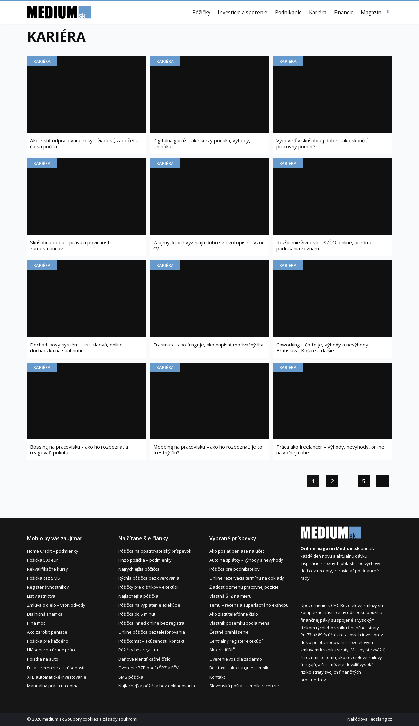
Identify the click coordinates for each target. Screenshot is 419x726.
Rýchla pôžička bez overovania (148, 578)
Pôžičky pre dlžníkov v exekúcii (148, 587)
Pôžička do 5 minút (136, 614)
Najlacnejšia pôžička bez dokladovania (156, 686)
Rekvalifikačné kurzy (47, 569)
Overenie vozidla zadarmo (236, 659)
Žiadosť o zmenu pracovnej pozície (244, 587)
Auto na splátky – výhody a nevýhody (246, 560)
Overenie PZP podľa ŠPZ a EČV (148, 668)
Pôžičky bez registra (138, 650)
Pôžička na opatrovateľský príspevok (154, 551)
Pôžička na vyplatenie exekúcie (149, 605)
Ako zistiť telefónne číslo (234, 614)
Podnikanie (288, 12)
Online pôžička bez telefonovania (151, 632)
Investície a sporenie (242, 12)
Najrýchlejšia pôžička (139, 569)
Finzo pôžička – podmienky (145, 560)
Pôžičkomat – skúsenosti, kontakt (151, 641)
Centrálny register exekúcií (236, 641)
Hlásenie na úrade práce (52, 650)
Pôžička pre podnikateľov (234, 569)
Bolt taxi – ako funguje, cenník (239, 668)
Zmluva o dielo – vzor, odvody (56, 605)
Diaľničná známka (45, 614)
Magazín (371, 12)
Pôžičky (201, 12)
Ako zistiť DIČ (222, 650)
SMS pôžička (130, 677)
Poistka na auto (42, 659)
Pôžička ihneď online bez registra (151, 623)
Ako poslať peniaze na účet (237, 551)
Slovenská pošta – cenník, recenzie (244, 686)
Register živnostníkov (48, 587)
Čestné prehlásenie (229, 632)
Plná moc (36, 623)
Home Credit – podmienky (52, 551)
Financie (344, 12)
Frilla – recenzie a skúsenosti (55, 668)
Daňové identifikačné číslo (144, 659)
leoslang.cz (381, 719)
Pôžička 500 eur (42, 560)
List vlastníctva (41, 596)
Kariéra (317, 12)
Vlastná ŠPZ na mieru (231, 596)
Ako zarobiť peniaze (47, 632)
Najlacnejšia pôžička (138, 596)
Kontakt (217, 677)
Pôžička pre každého (47, 641)
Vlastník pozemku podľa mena (240, 623)
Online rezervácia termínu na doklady (247, 578)
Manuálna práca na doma (53, 686)
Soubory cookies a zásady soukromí (101, 719)
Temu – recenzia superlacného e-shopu (249, 605)
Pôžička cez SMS (43, 578)
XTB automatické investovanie (56, 677)
